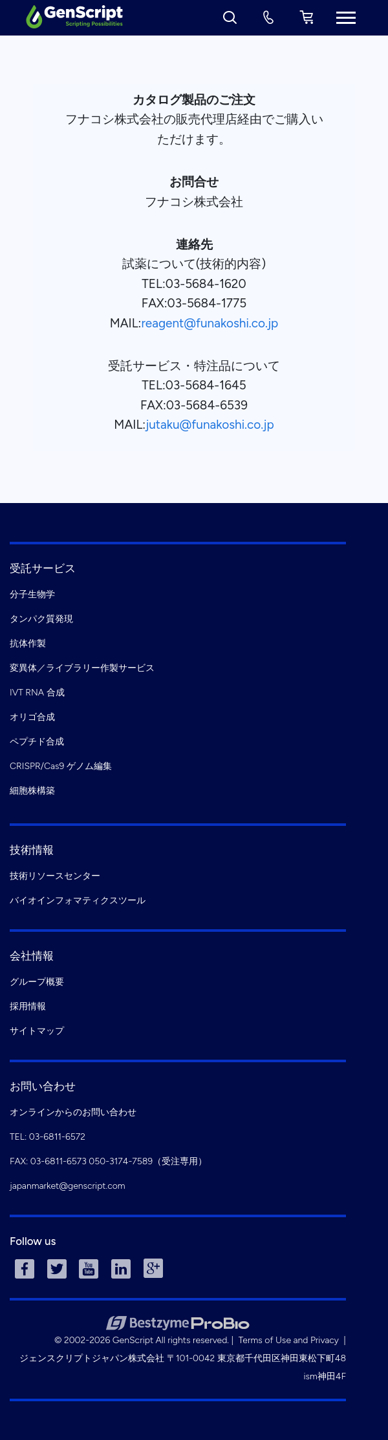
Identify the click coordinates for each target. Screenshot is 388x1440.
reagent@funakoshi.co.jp (209, 323)
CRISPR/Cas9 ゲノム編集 (61, 766)
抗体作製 (28, 643)
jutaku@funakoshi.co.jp (210, 424)
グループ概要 (37, 981)
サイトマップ (37, 1030)
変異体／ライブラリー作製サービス (82, 668)
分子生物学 (32, 594)
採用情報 (28, 1006)
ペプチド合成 (37, 741)
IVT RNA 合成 (37, 692)
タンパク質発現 (41, 618)
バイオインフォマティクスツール (78, 900)
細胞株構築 (32, 790)
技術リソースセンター (55, 875)
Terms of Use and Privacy (289, 1340)
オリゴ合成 (32, 717)
